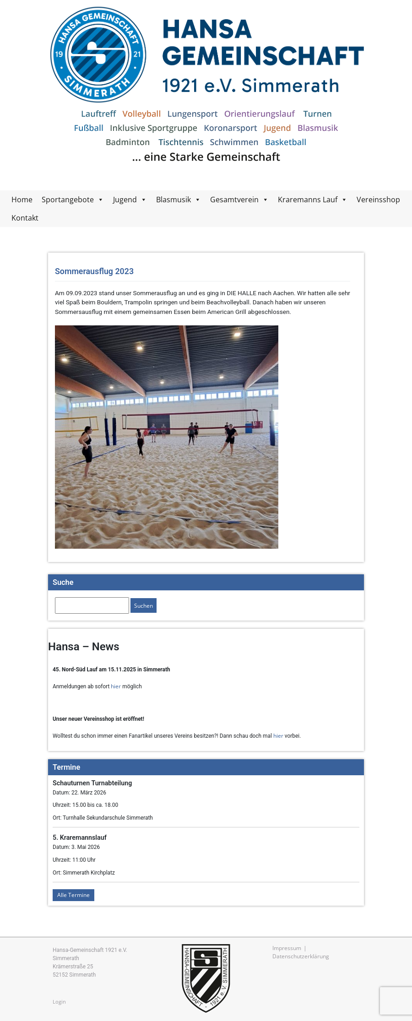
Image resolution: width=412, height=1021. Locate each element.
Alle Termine (73, 894)
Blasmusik (173, 199)
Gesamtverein (234, 199)
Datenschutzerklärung (300, 956)
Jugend (125, 199)
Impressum (286, 947)
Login (59, 1001)
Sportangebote (68, 199)
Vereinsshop (378, 199)
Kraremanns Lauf (307, 199)
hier (116, 686)
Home (22, 199)
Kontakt (24, 218)
